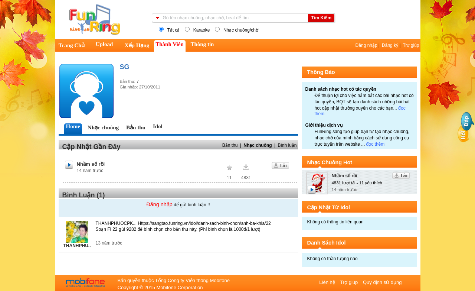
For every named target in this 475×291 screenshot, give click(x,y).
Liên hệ (327, 282)
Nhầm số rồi (91, 164)
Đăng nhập (366, 45)
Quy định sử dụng (382, 282)
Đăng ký (390, 45)
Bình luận (287, 145)
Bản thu (230, 145)
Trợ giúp (411, 45)
